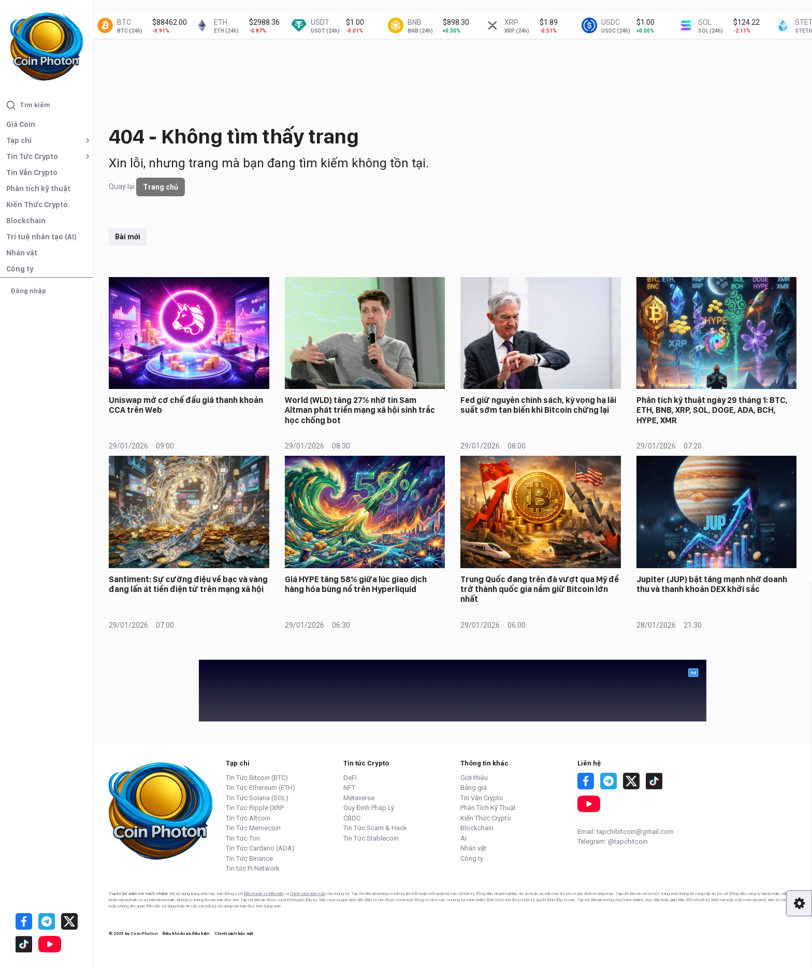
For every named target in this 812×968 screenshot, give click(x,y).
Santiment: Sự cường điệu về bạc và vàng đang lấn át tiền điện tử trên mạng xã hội (188, 584)
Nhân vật (21, 253)
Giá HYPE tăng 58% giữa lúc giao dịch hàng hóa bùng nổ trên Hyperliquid (356, 584)
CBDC (351, 818)
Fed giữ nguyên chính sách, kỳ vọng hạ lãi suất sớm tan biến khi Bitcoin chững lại (538, 405)
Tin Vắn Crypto (31, 172)
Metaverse (358, 798)
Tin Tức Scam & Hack (375, 828)
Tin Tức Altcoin (248, 818)
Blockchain (26, 220)
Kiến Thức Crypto (37, 204)
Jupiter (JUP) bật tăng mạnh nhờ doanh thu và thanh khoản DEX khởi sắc (711, 584)
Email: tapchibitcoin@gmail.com (625, 831)
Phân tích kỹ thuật (38, 188)
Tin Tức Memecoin (253, 828)
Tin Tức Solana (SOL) (257, 798)
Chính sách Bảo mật (307, 893)
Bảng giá (473, 787)
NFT (349, 787)
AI (463, 838)
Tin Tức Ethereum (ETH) (260, 787)
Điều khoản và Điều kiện (264, 893)
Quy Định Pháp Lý (368, 808)
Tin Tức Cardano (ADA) (260, 848)
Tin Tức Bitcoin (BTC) (257, 778)
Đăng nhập (28, 291)
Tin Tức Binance (249, 858)
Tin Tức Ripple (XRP (255, 808)
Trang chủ (160, 187)
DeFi (350, 778)
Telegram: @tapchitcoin (612, 841)
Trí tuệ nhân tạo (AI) (41, 237)
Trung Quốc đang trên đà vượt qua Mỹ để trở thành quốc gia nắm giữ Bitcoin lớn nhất (539, 589)
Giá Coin (20, 124)
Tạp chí (19, 140)
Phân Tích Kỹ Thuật (488, 808)
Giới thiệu (474, 778)
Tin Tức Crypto (32, 156)
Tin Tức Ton (243, 838)
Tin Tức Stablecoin (371, 838)
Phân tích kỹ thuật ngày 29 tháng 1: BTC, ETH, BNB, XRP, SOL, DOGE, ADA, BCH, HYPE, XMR (712, 410)
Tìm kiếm (28, 105)
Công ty (19, 269)
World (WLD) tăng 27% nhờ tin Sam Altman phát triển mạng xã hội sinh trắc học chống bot (360, 410)
